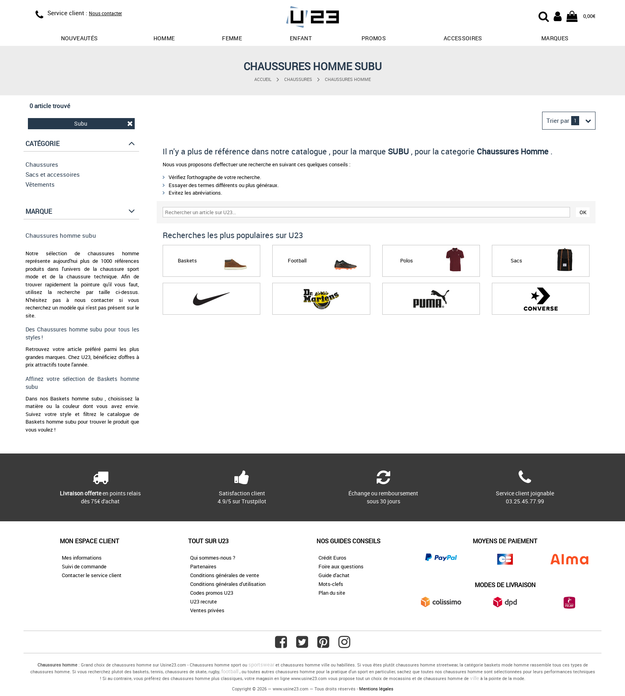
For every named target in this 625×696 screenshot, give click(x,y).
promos (374, 38)
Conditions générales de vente (224, 575)
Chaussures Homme (348, 79)
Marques (554, 38)
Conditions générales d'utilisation (227, 584)
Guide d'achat (334, 575)
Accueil (262, 79)
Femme (232, 38)
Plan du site (331, 592)
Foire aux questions (341, 566)
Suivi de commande (84, 566)
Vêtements (40, 184)
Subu (103, 123)
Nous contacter (105, 13)
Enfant (301, 38)
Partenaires (203, 566)
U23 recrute (203, 601)
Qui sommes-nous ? (212, 557)
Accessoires (463, 38)
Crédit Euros (332, 557)
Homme (164, 38)
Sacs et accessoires (53, 174)
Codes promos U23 (211, 592)
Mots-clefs (330, 584)
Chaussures (298, 79)
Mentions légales (376, 689)
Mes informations (82, 557)
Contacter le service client (92, 575)
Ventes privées (207, 610)
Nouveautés (79, 38)
